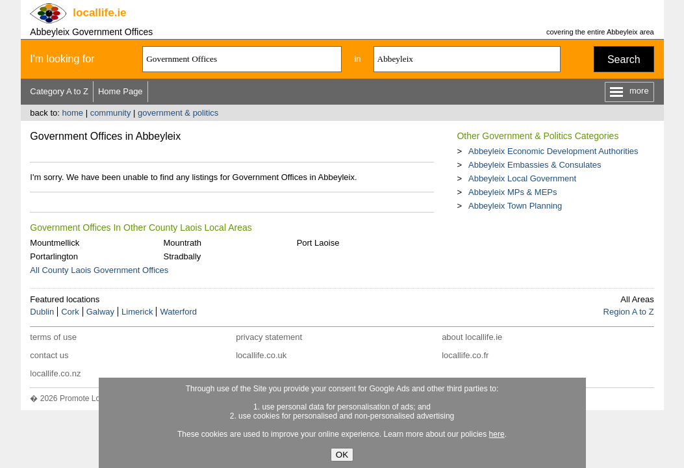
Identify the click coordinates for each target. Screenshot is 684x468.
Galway (100, 312)
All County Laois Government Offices (99, 270)
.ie (99, 12)
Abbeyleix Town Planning (515, 206)
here (497, 434)
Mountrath (182, 243)
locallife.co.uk (261, 355)
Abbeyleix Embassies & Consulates (535, 165)
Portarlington (54, 256)
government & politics (178, 113)
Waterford (178, 312)
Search (623, 59)
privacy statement (269, 337)
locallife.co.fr (465, 355)
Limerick (137, 312)
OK (342, 455)
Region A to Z (628, 312)
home (72, 113)
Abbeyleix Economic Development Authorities (553, 151)
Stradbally (182, 256)
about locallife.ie (472, 337)
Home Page (120, 91)
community (110, 113)
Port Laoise (318, 243)
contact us (49, 355)
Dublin (42, 312)
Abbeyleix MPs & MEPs (512, 192)
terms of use (53, 337)
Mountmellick (54, 243)
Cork (70, 312)
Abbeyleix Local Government (522, 178)
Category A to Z (59, 91)
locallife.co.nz (55, 373)
